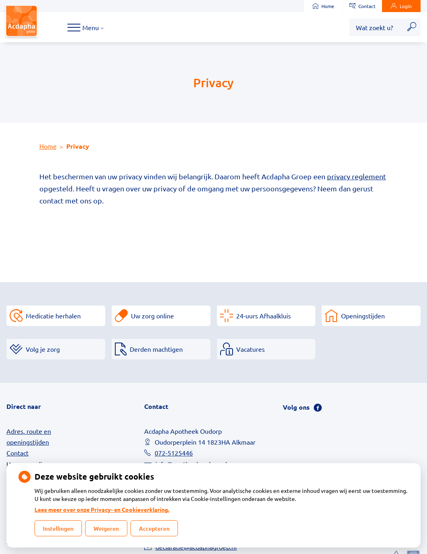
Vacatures (250, 349)
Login (401, 6)
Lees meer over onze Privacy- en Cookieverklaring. (102, 509)
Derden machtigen (156, 349)
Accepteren (154, 528)
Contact (362, 6)
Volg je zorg (43, 349)
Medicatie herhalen (53, 316)
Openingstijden (363, 316)
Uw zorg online (152, 316)
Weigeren (106, 528)
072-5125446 (174, 453)
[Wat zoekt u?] (376, 27)
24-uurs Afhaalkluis (263, 316)
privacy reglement (356, 176)
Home (323, 6)
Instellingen (58, 528)
